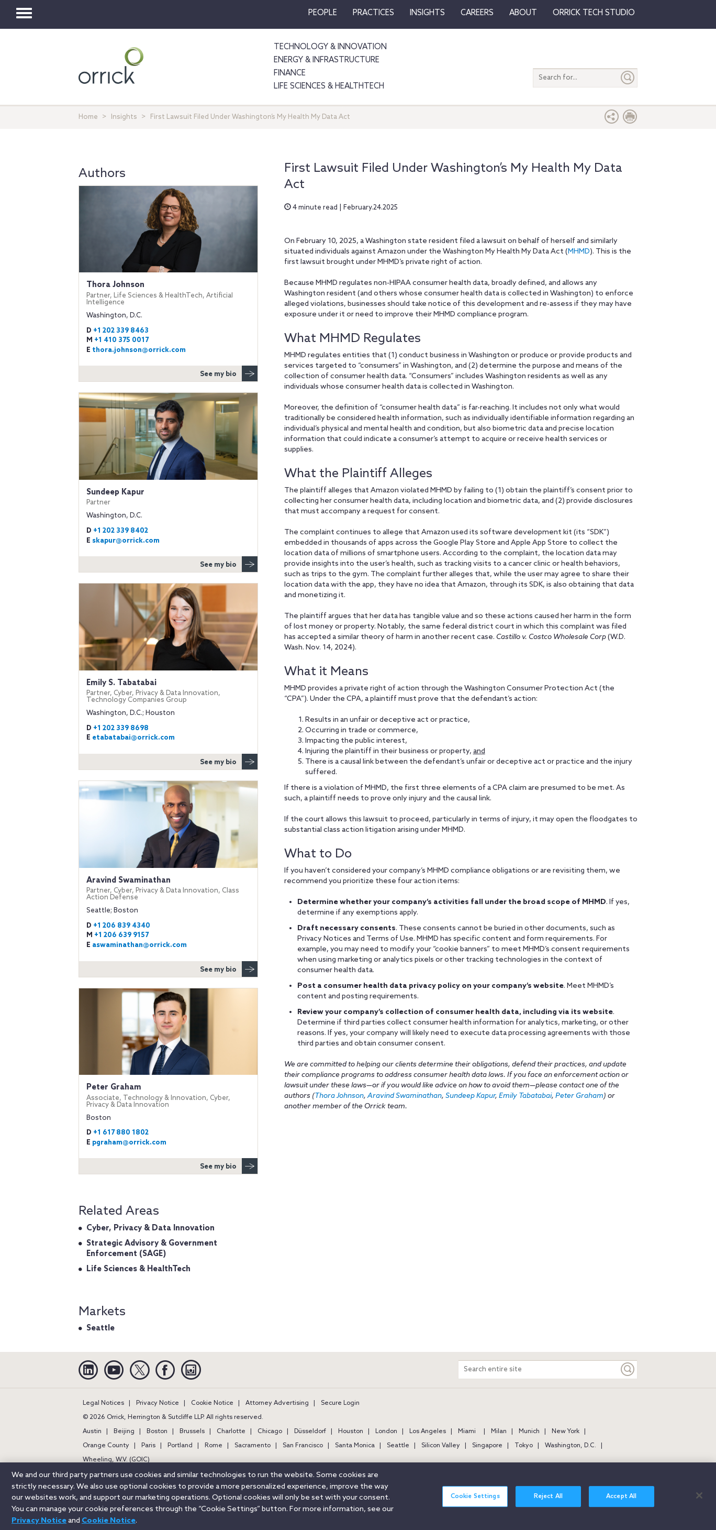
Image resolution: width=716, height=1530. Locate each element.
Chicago (270, 1431)
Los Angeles (427, 1431)
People (322, 13)
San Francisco (303, 1445)
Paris (148, 1445)
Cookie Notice (212, 1403)
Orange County (106, 1445)
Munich (529, 1431)
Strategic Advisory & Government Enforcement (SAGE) (151, 1249)
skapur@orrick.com (126, 541)
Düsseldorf (310, 1431)
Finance (290, 73)
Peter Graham (579, 1096)
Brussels (192, 1431)
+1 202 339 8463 (121, 331)
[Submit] (628, 77)
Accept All (621, 1502)
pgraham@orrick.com (129, 1143)
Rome (213, 1445)
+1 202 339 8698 (121, 728)
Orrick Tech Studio (594, 13)
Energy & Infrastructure (326, 60)
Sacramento (252, 1445)
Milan (499, 1431)
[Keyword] (628, 1369)
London (386, 1431)
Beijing (124, 1431)
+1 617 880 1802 (121, 1133)
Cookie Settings (475, 1502)
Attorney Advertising (277, 1403)
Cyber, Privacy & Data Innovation (150, 1228)
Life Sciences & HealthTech (329, 86)
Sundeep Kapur (470, 1096)
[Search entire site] (538, 1369)
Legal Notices (103, 1403)
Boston (157, 1431)
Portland (180, 1445)
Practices (373, 13)
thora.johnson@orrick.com (139, 350)
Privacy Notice (157, 1403)
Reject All (548, 1502)
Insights (124, 117)
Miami (467, 1431)
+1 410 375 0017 (121, 340)
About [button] (523, 13)
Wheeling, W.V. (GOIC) (116, 1459)
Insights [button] (427, 13)
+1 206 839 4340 (121, 926)
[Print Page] (630, 119)
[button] (612, 119)
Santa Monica (355, 1445)
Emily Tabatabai (525, 1096)
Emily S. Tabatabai (168, 691)
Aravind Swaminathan (404, 1096)
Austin (92, 1431)
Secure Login (340, 1403)
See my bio (229, 373)
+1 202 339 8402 (120, 531)
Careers (477, 13)
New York (565, 1431)
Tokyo (523, 1445)
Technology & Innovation (330, 47)
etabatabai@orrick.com (133, 738)
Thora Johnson (339, 1096)
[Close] (699, 1500)
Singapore (487, 1445)
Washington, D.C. (570, 1445)
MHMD (579, 251)
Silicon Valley (440, 1445)
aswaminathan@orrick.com (139, 945)
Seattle (100, 1328)
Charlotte (231, 1431)
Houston (350, 1431)
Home (88, 117)
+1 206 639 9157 (121, 935)
